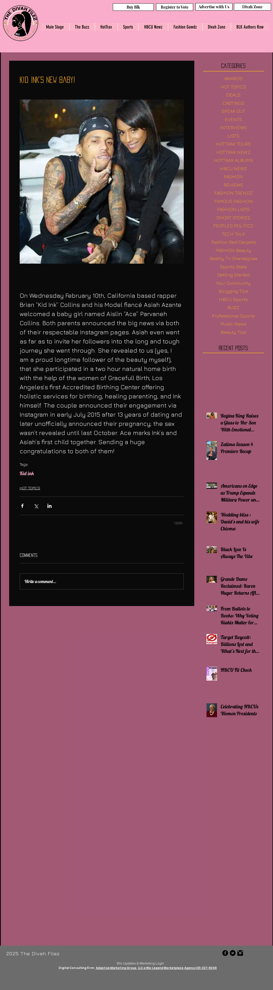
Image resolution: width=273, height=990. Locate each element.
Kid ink (27, 473)
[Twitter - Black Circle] (233, 953)
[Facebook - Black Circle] (225, 953)
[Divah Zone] (252, 7)
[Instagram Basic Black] (240, 953)
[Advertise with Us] (214, 7)
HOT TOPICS (30, 487)
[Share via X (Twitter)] (36, 505)
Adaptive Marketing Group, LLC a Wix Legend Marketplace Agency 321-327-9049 (156, 968)
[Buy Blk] (133, 7)
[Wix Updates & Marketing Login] (140, 963)
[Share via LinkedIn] (49, 505)
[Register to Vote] (174, 7)
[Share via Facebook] (22, 505)
